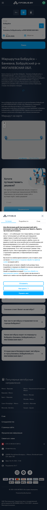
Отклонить (23, 283)
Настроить (22, 288)
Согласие (8, 221)
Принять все (23, 293)
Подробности (23, 221)
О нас (38, 221)
